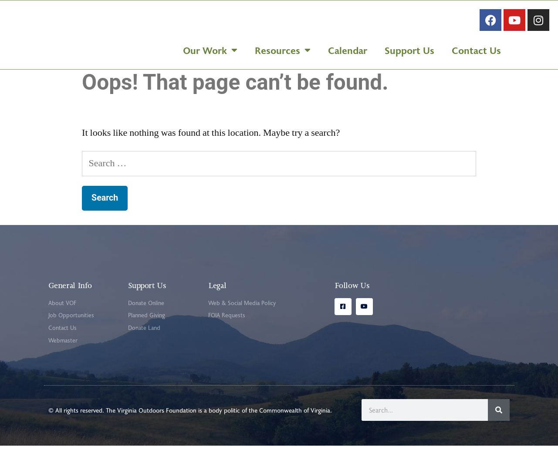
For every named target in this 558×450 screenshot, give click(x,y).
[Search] (499, 414)
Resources (283, 52)
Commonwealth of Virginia (294, 414)
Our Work (210, 52)
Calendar (347, 52)
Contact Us (476, 52)
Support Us (409, 52)
